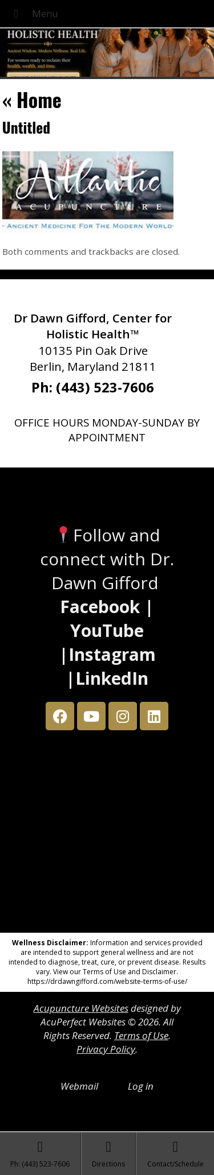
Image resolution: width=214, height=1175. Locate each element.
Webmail (79, 1086)
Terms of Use (141, 1035)
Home (32, 99)
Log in (141, 1086)
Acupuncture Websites (81, 1008)
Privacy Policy (105, 1049)
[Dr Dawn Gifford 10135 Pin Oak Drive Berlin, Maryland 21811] (107, 834)
